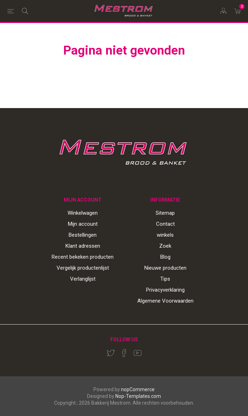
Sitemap (165, 213)
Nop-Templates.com (138, 396)
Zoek (165, 246)
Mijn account (83, 224)
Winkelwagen (83, 213)
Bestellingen (83, 235)
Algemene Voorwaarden (165, 301)
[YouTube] (137, 353)
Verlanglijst (83, 279)
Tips (165, 279)
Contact (165, 224)
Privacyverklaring (165, 290)
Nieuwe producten (165, 268)
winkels (165, 235)
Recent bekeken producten (83, 257)
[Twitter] (110, 353)
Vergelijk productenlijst (83, 268)
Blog (165, 257)
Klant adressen (82, 246)
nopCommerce (138, 389)
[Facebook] (124, 353)
